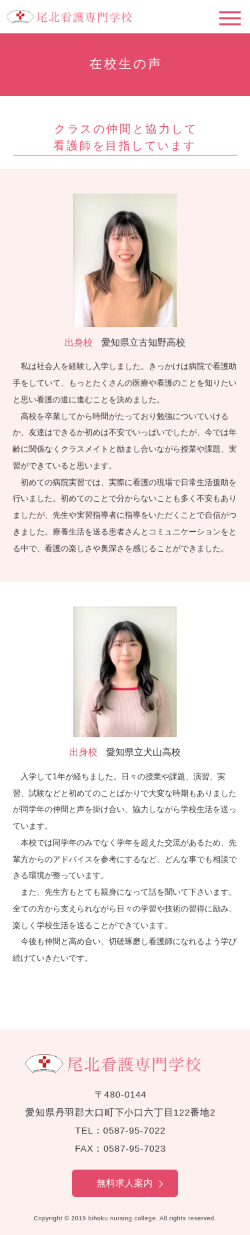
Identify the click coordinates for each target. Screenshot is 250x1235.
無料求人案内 (125, 1183)
